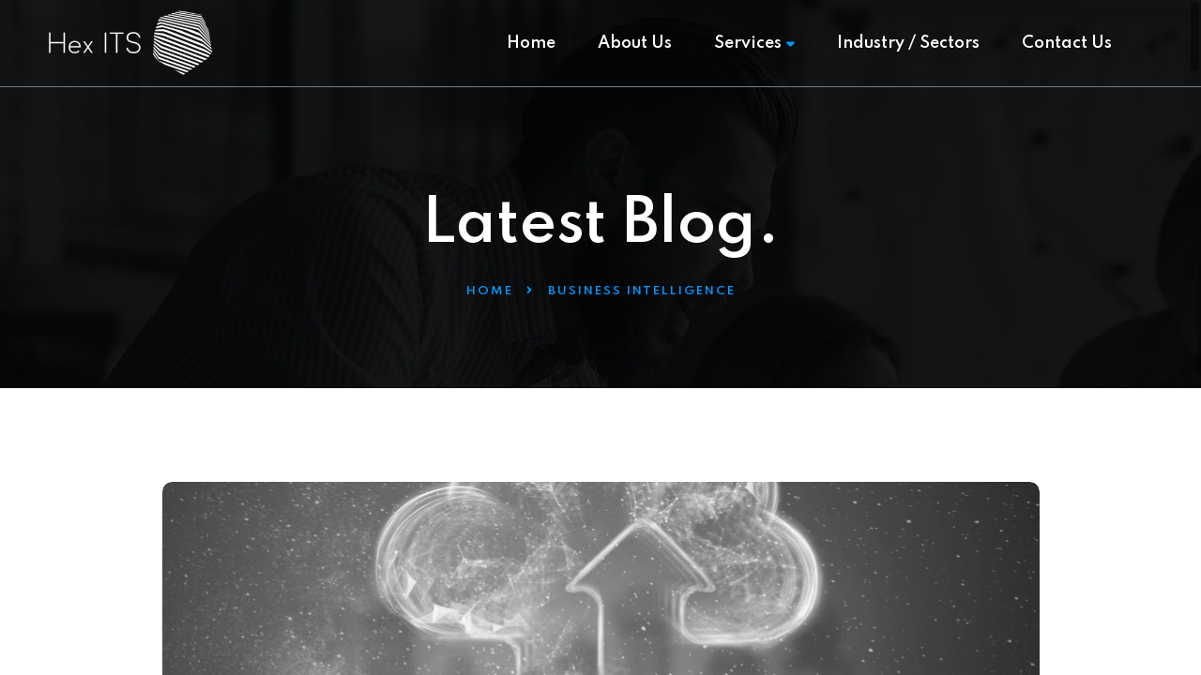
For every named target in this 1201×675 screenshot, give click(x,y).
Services (754, 43)
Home (531, 43)
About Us (635, 43)
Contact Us (1067, 43)
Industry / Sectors (908, 43)
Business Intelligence (642, 291)
